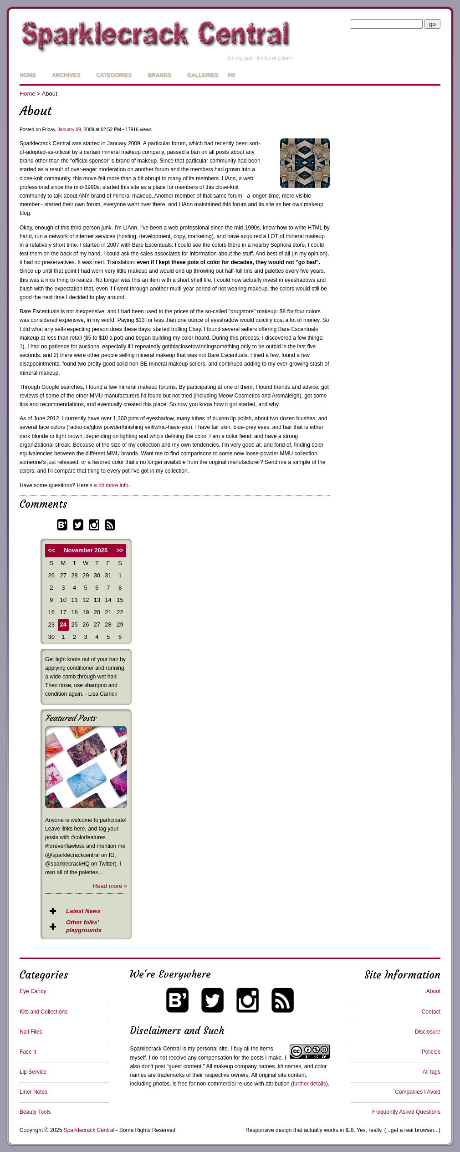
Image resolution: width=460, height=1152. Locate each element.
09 (78, 129)
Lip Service (33, 1072)
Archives (66, 75)
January (65, 129)
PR (231, 75)
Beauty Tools (35, 1112)
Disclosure (427, 1032)
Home (28, 75)
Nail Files (31, 1032)
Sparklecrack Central (155, 1048)
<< (51, 550)
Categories (114, 75)
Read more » (110, 885)
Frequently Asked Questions (406, 1112)
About (433, 991)
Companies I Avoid (417, 1092)
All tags (431, 1072)
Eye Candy (33, 991)
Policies (431, 1052)
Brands (159, 75)
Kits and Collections (43, 1012)
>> (120, 550)
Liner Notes (33, 1092)
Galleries (203, 75)
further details (309, 1084)
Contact (431, 1012)
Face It (28, 1052)
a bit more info (111, 485)
